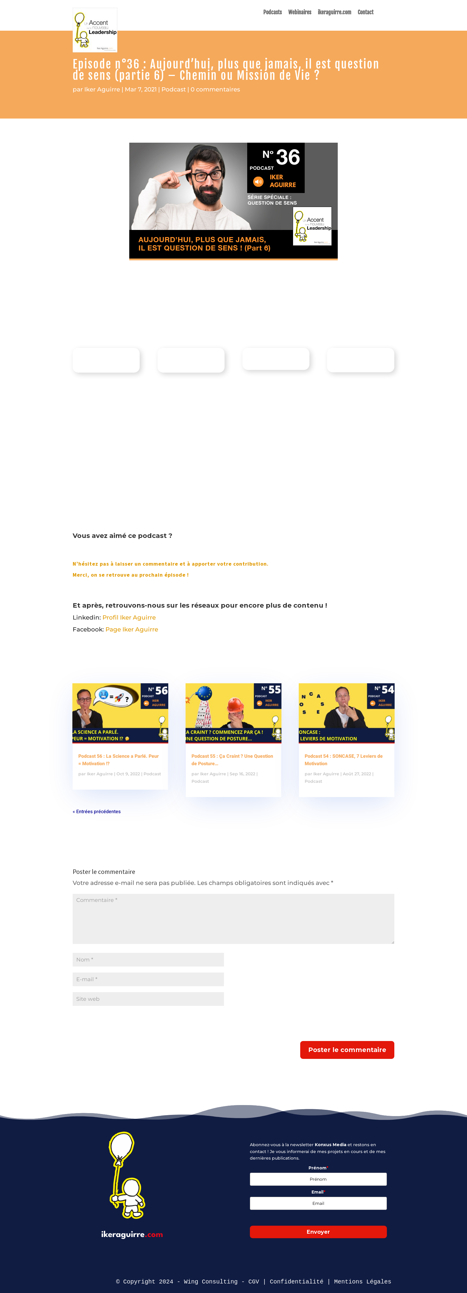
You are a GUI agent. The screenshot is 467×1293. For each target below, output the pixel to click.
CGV (253, 1281)
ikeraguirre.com (334, 12)
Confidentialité (296, 1281)
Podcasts (272, 12)
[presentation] (118, 1026)
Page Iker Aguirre (131, 629)
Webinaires (299, 12)
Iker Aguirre (102, 89)
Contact (365, 12)
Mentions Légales (362, 1281)
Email (318, 1192)
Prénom (318, 1168)
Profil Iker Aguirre (129, 617)
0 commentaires (215, 89)
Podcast (173, 89)
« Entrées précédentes (97, 811)
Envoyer (318, 1232)
